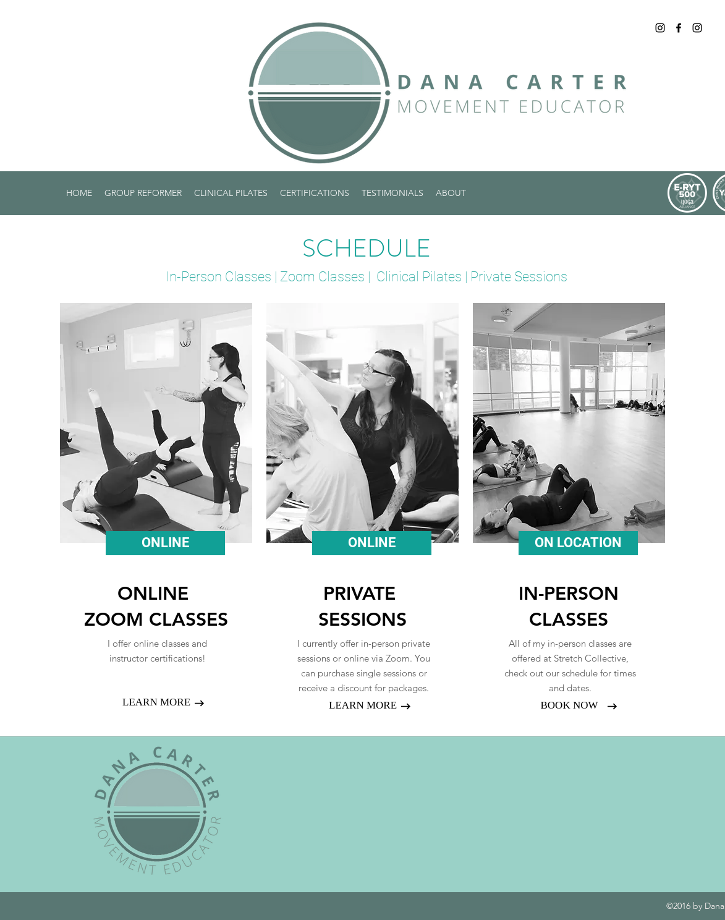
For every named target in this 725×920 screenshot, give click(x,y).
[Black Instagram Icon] (697, 28)
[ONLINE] (165, 543)
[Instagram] (660, 28)
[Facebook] (678, 28)
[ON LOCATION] (578, 543)
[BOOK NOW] (569, 705)
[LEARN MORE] (156, 702)
